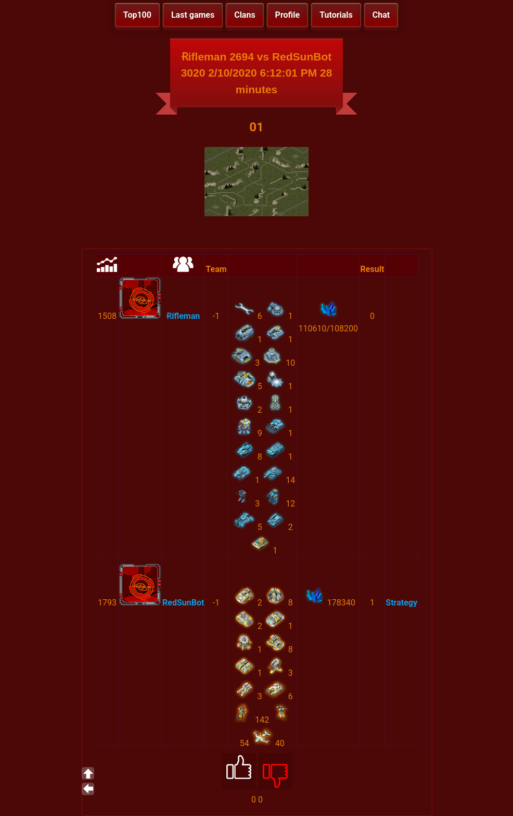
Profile (287, 15)
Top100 (137, 15)
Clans (244, 15)
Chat (381, 15)
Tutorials (336, 15)
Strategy (401, 603)
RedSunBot (183, 603)
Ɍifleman (183, 316)
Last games (192, 15)
